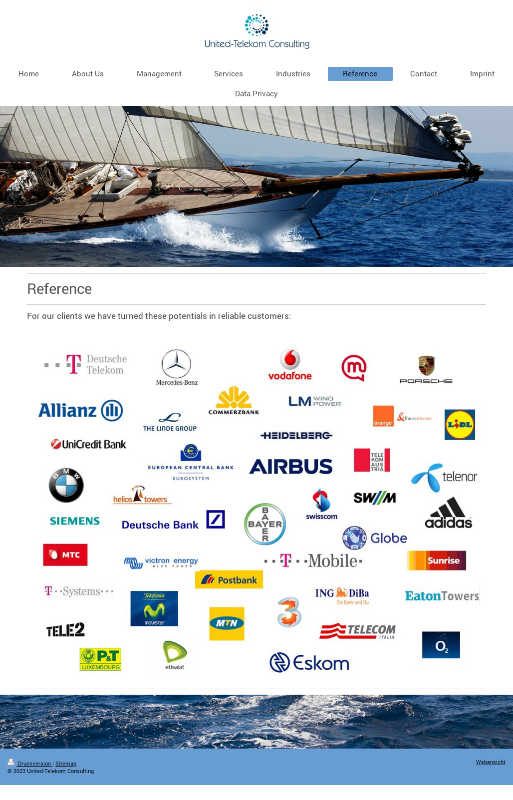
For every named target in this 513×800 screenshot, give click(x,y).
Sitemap (65, 763)
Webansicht (491, 762)
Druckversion (29, 763)
